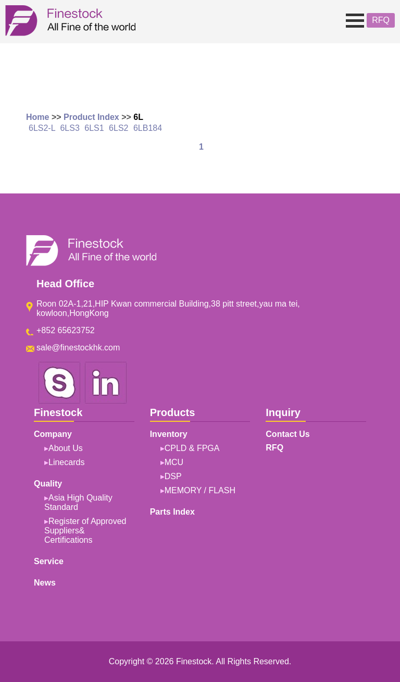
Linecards (66, 462)
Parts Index (172, 511)
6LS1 (94, 128)
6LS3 (69, 128)
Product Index (91, 117)
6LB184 (147, 128)
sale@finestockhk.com (78, 347)
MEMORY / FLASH (200, 490)
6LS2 (118, 128)
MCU (174, 462)
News (45, 582)
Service (49, 561)
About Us (65, 448)
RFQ (381, 20)
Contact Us (287, 434)
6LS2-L (42, 128)
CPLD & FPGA (192, 448)
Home (37, 117)
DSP (173, 476)
